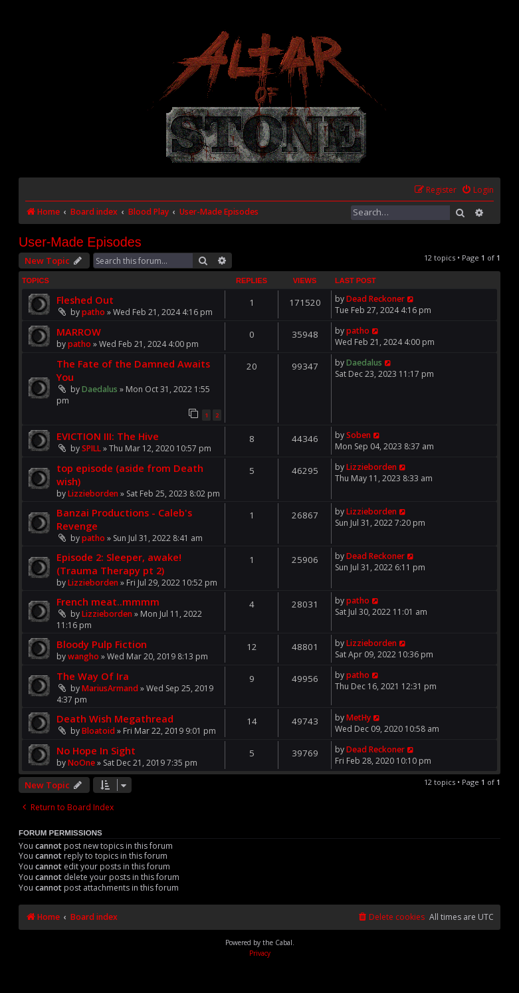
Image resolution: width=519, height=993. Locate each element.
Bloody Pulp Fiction (101, 644)
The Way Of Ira (92, 676)
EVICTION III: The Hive (107, 436)
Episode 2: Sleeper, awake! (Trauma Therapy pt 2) (118, 563)
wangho (83, 656)
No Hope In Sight (96, 750)
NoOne (81, 762)
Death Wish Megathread (114, 718)
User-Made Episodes (80, 242)
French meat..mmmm (107, 601)
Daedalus (100, 389)
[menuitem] (477, 190)
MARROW (78, 331)
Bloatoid (98, 730)
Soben (358, 435)
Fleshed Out (85, 299)
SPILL (91, 448)
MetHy (358, 717)
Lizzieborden (93, 493)
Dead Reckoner (375, 298)
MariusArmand (110, 688)
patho (93, 312)
